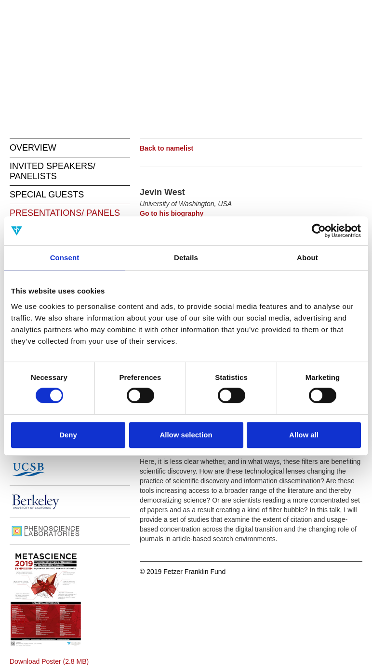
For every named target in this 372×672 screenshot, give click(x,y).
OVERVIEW (33, 148)
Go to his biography (171, 213)
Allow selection (185, 435)
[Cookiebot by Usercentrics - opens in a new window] (319, 231)
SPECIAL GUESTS (47, 194)
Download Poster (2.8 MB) (49, 661)
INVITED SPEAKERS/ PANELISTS (52, 171)
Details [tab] (186, 257)
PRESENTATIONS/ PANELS (65, 213)
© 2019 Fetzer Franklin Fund (183, 571)
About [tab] (307, 257)
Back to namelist (166, 148)
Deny (68, 435)
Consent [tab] (65, 257)
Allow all (304, 435)
